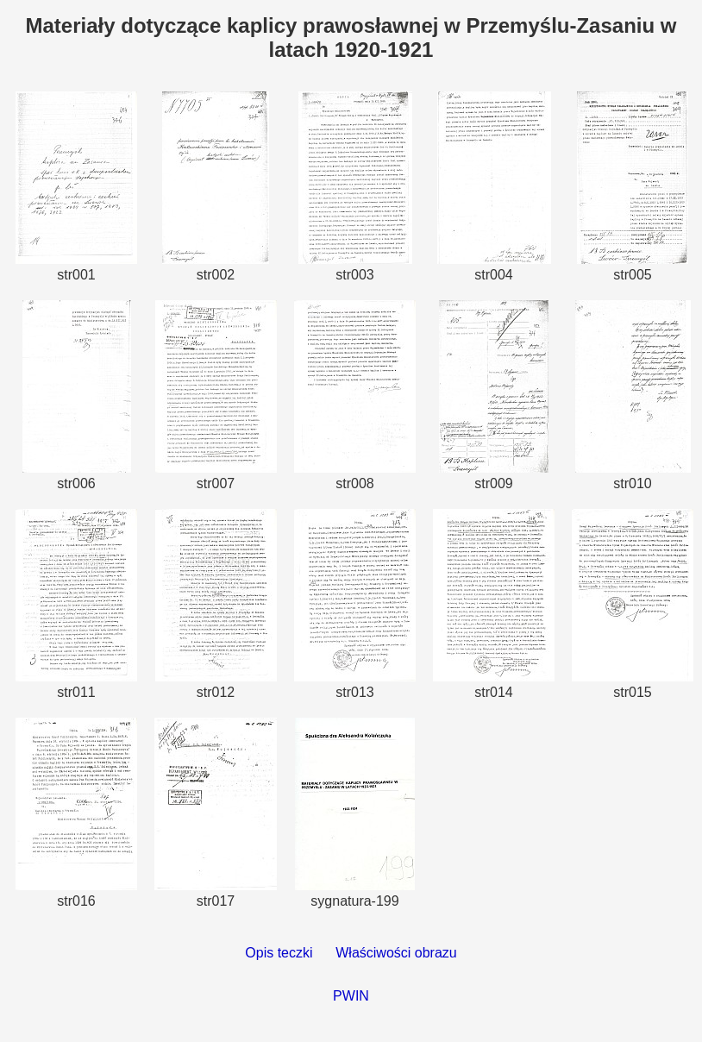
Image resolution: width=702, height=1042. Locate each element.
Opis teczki (278, 952)
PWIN (351, 996)
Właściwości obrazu (395, 952)
